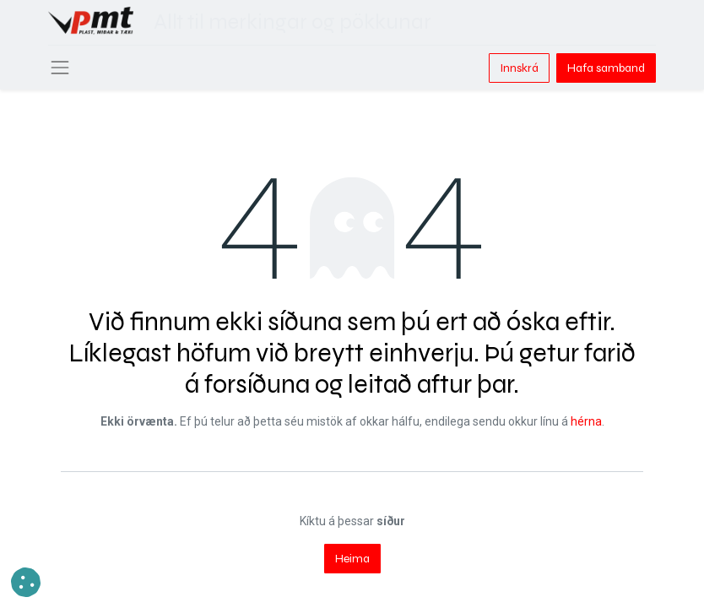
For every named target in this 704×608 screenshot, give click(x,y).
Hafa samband (606, 68)
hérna (586, 421)
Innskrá (519, 68)
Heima (352, 558)
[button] (26, 582)
